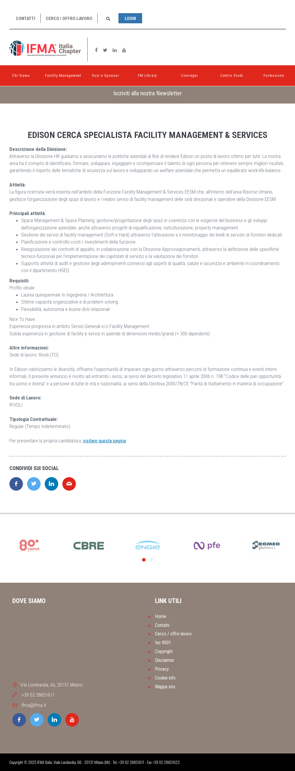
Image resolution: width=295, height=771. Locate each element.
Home (160, 616)
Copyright (164, 651)
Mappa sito (165, 687)
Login (130, 18)
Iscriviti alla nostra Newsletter (147, 93)
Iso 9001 (163, 642)
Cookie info (165, 678)
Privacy (162, 669)
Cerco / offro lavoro (69, 18)
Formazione (274, 75)
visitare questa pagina (104, 441)
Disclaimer (164, 660)
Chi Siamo (21, 75)
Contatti (25, 18)
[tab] (147, 93)
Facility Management (63, 75)
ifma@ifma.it (33, 705)
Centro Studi (231, 75)
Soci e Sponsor (105, 75)
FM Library (147, 75)
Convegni (189, 75)
